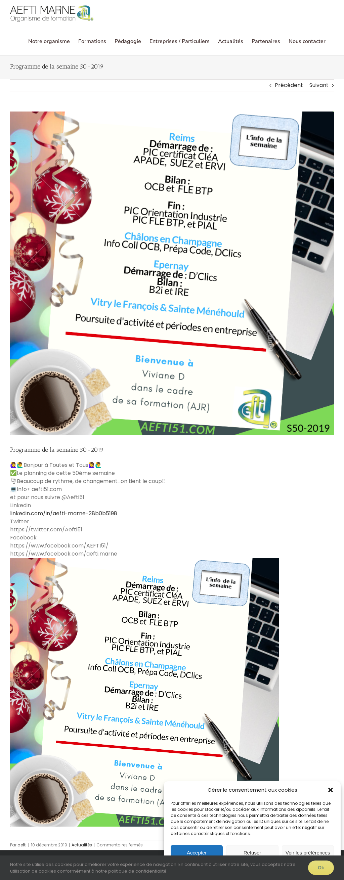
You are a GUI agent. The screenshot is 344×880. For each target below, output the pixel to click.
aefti (22, 845)
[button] (330, 790)
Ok (321, 868)
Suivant (319, 85)
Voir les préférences (308, 852)
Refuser (252, 852)
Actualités (82, 845)
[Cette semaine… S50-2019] (172, 273)
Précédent (289, 85)
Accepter (197, 852)
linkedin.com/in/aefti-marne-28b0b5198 (63, 513)
